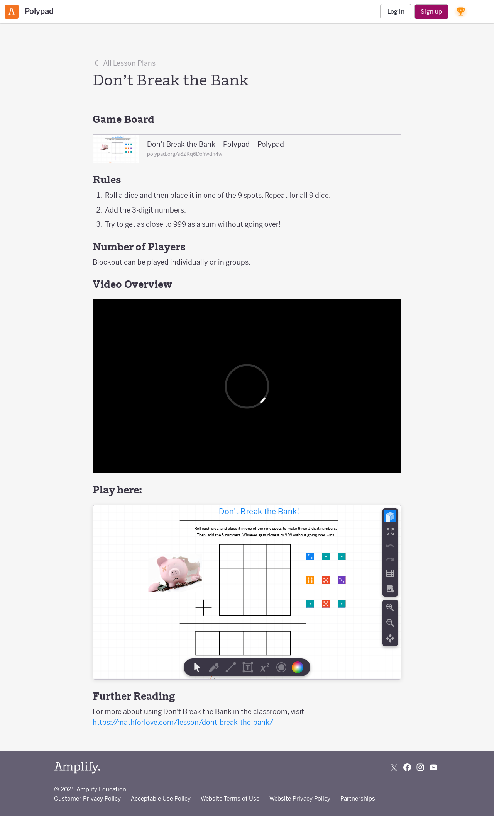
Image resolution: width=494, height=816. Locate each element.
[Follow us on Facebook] (407, 767)
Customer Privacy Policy (87, 798)
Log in (395, 11)
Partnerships (357, 798)
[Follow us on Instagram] (420, 767)
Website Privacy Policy (299, 798)
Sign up (431, 11)
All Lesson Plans (124, 63)
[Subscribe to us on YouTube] (433, 767)
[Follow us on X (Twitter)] (394, 767)
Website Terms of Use (230, 798)
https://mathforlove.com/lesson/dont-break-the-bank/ (183, 722)
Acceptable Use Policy (161, 798)
